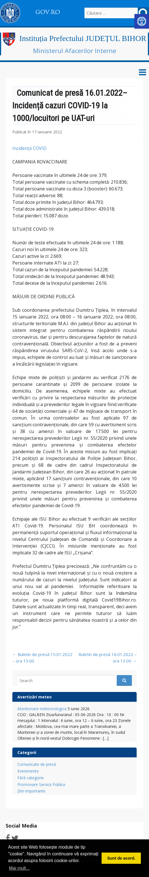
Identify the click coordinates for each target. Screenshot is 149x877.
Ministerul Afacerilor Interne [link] (74, 50)
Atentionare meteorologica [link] (42, 708)
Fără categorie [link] (30, 777)
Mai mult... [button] (19, 868)
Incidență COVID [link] (29, 148)
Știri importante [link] (31, 791)
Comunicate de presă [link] (36, 764)
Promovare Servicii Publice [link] (41, 784)
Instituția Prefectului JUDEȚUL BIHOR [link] (82, 38)
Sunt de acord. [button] (121, 858)
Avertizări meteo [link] (34, 697)
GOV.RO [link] (47, 12)
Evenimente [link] (28, 771)
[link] (141, 21)
